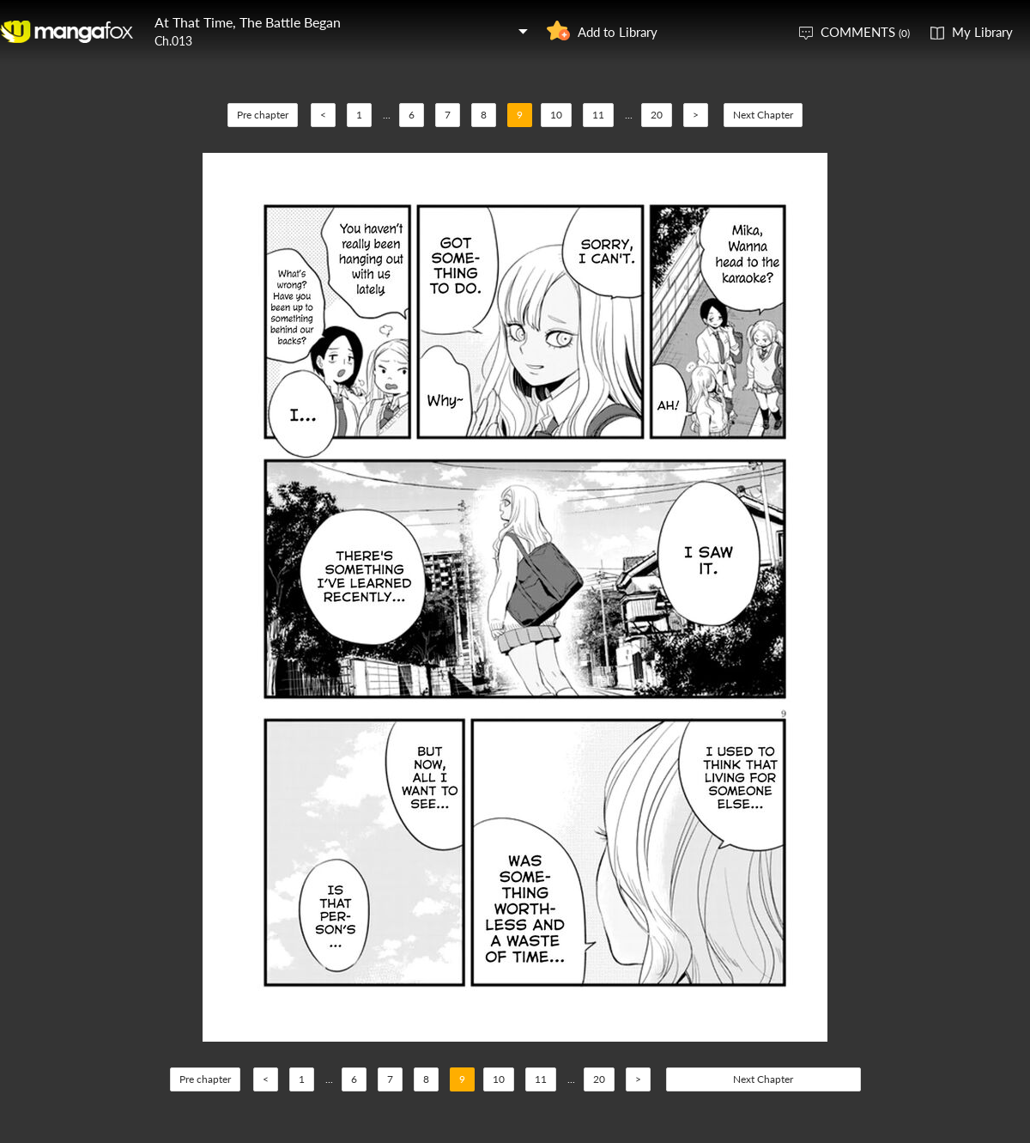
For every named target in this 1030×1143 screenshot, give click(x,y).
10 (556, 114)
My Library (982, 32)
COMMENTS (865, 32)
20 (657, 114)
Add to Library (617, 32)
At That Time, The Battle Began (247, 22)
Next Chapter (763, 114)
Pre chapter (262, 114)
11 (598, 114)
